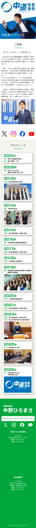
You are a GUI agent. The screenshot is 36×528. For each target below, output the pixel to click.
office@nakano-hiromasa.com (18, 418)
